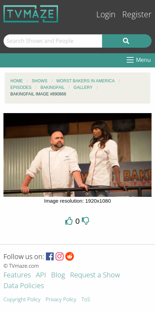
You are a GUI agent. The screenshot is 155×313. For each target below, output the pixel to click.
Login (106, 14)
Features (17, 275)
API (41, 275)
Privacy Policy (61, 300)
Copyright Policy (21, 300)
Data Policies (23, 286)
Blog (58, 275)
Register (137, 14)
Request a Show (95, 275)
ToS (85, 300)
